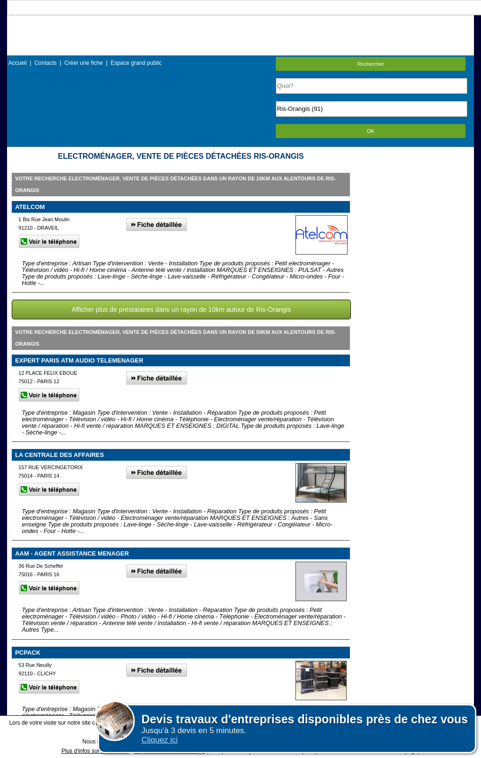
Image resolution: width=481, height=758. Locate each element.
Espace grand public (136, 63)
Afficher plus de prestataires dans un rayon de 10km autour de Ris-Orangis (181, 309)
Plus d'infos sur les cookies (95, 751)
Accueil (17, 63)
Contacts (45, 63)
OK (370, 131)
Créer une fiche (83, 63)
